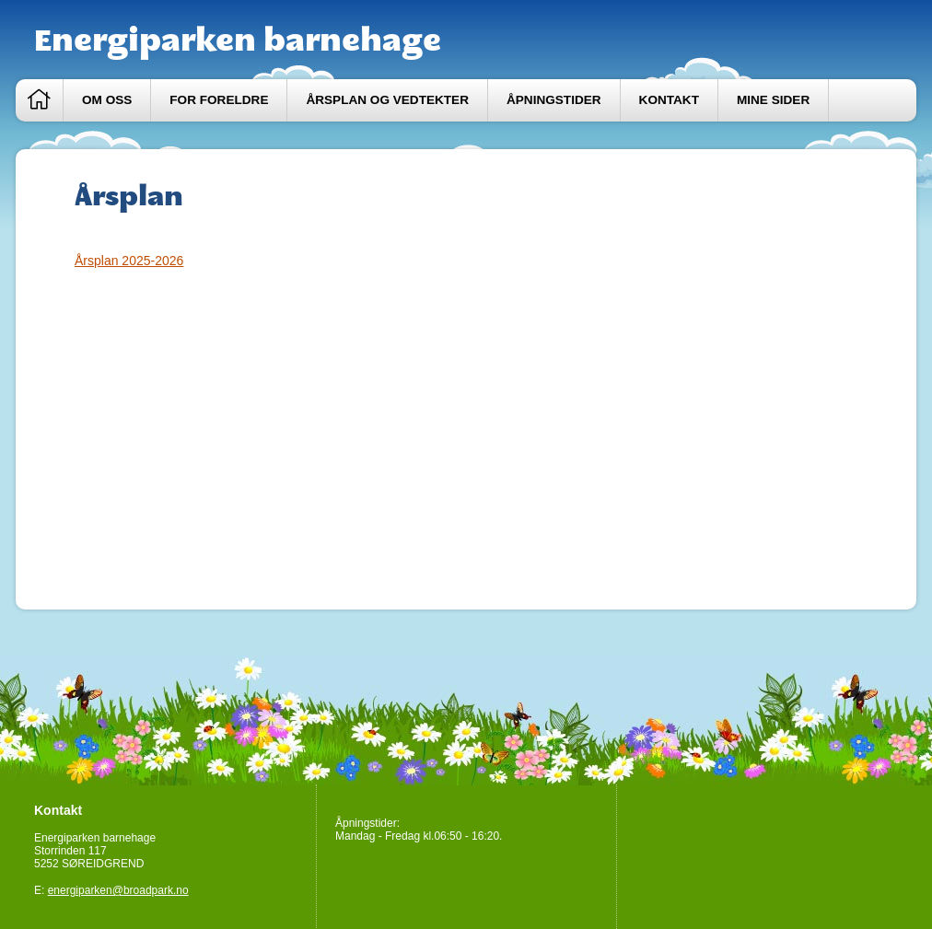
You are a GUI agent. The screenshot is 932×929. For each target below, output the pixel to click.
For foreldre (218, 100)
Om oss (107, 100)
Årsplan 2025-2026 (129, 260)
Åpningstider (554, 100)
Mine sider (773, 100)
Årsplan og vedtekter (387, 100)
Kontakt (669, 100)
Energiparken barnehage (237, 39)
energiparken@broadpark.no (118, 890)
